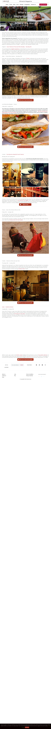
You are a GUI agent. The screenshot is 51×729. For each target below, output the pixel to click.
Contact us (4, 431)
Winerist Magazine (25, 1)
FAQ (15, 431)
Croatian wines (21, 268)
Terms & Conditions (29, 429)
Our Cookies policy (26, 724)
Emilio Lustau (19, 366)
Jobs (15, 429)
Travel (10, 4)
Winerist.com (28, 434)
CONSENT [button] (27, 727)
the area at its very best (19, 313)
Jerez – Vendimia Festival (7, 306)
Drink (14, 4)
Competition (27, 4)
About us (3, 429)
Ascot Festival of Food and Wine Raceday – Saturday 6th (19, 46)
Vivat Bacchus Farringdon (22, 200)
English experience (15, 48)
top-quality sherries (42, 366)
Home (7, 4)
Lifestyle (21, 4)
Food (17, 4)
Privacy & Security (29, 431)
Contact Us (33, 4)
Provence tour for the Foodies (16, 219)
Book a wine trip (43, 4)
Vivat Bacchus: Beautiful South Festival (15, 154)
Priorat (27, 58)
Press (3, 432)
